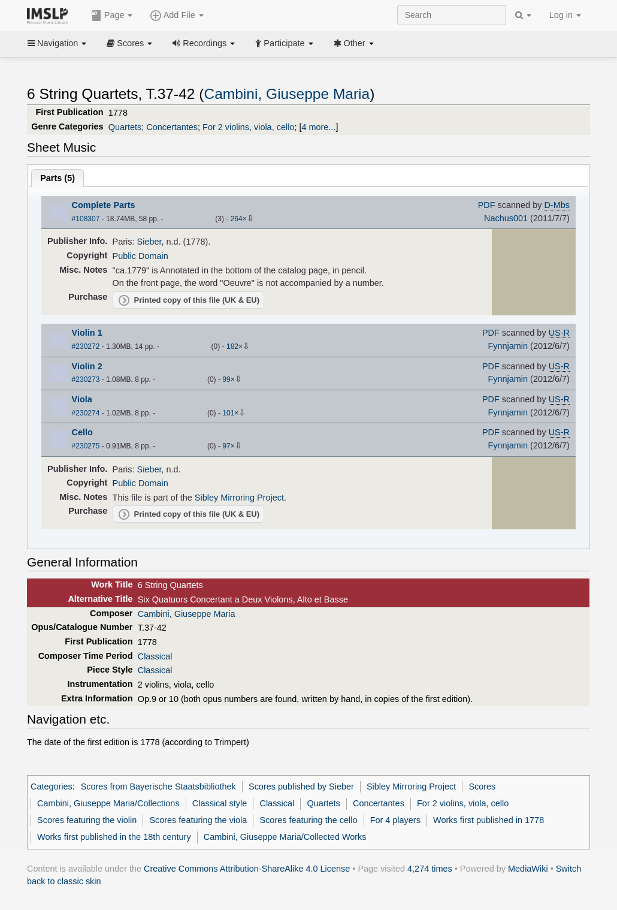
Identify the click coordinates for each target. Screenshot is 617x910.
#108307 (86, 219)
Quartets (124, 127)
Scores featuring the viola (198, 820)
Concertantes (172, 127)
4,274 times (429, 868)
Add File (176, 15)
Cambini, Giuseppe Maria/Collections (108, 803)
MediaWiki (528, 868)
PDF (486, 205)
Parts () (57, 178)
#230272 (86, 346)
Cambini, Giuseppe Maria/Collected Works (285, 837)
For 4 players (395, 820)
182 (232, 346)
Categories (51, 786)
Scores (129, 43)
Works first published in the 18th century (114, 837)
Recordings (204, 43)
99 (226, 379)
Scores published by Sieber (301, 786)
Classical (155, 656)
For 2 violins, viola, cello (248, 127)
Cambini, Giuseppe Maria (287, 94)
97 (226, 446)
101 (228, 413)
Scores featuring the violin (87, 820)
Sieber (149, 241)
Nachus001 (506, 218)
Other (354, 43)
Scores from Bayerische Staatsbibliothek (158, 786)
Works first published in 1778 (488, 820)
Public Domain (140, 256)
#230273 (86, 379)
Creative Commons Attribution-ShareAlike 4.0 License (247, 868)
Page (112, 15)
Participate (284, 43)
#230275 (86, 446)
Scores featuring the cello (309, 820)
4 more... (318, 127)
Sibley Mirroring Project (239, 497)
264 (237, 219)
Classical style (219, 803)
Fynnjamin (508, 346)
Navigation (57, 43)
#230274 (86, 413)
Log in (565, 15)
